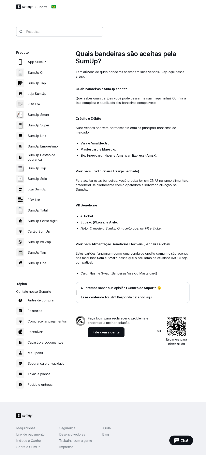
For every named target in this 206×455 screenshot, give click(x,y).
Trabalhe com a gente (75, 441)
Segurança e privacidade (46, 363)
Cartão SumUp (39, 231)
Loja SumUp (37, 94)
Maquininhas (25, 428)
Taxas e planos (39, 374)
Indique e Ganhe (28, 441)
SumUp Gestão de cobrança (41, 157)
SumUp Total (38, 210)
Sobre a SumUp (28, 447)
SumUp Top (37, 168)
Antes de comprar (41, 300)
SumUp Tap (37, 83)
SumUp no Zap (39, 242)
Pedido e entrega (40, 384)
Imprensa (66, 447)
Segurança (67, 428)
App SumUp (37, 62)
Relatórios (35, 311)
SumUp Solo (37, 179)
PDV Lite (34, 104)
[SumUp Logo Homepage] (25, 7)
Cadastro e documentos (45, 342)
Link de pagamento (30, 434)
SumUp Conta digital (43, 221)
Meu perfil (35, 353)
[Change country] (54, 7)
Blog (105, 434)
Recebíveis (35, 332)
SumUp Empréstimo (43, 146)
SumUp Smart (38, 115)
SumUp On (36, 72)
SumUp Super (38, 125)
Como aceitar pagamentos (47, 321)
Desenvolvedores (72, 434)
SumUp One (37, 263)
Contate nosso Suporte (33, 291)
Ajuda (106, 428)
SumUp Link (37, 136)
